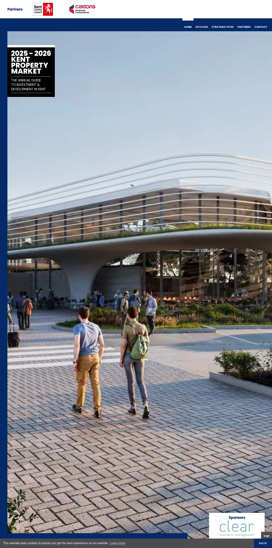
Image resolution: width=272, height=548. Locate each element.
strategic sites (223, 27)
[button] (264, 274)
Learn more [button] (117, 543)
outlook (201, 27)
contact (260, 27)
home (188, 27)
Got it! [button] (263, 543)
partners (244, 27)
